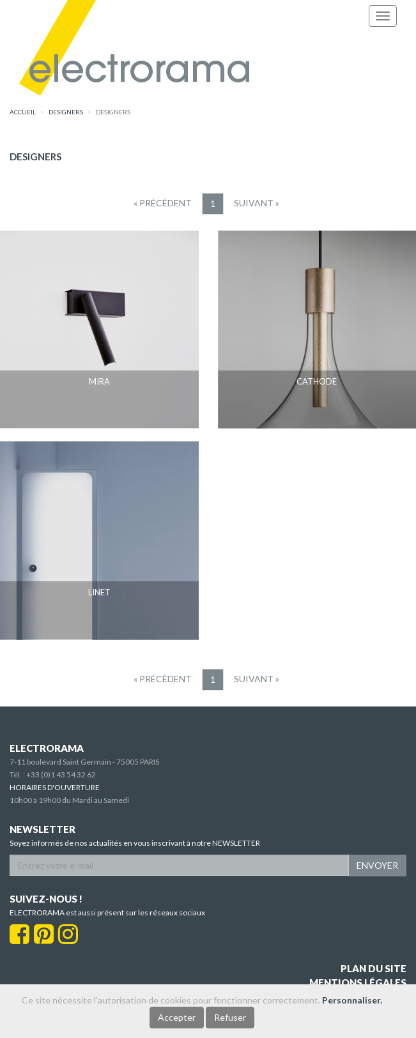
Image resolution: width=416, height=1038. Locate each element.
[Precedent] (162, 203)
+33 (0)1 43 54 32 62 (61, 774)
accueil (23, 112)
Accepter (177, 1017)
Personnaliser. (352, 1000)
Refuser (230, 1017)
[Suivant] (256, 203)
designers (66, 112)
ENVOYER (377, 865)
